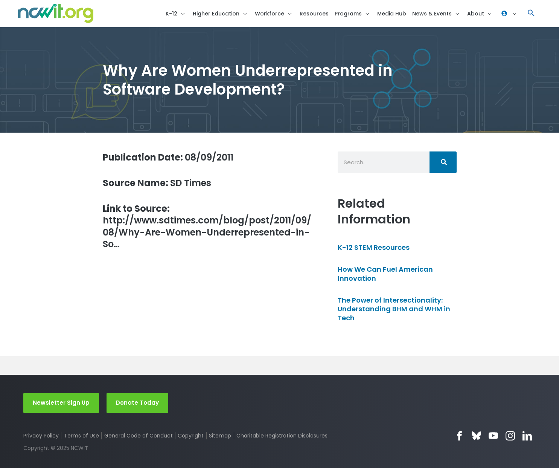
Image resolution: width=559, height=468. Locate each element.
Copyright (191, 435)
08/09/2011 (168, 157)
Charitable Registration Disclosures (281, 435)
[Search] (443, 162)
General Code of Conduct (138, 435)
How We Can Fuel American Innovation (385, 274)
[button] (531, 13)
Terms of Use (81, 435)
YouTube (493, 435)
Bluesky (476, 435)
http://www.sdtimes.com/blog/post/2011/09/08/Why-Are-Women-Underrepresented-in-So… (207, 226)
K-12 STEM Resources (374, 247)
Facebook (459, 435)
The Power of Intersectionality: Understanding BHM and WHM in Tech (394, 309)
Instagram (510, 435)
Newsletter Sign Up (61, 403)
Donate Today (137, 403)
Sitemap (220, 435)
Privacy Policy (41, 435)
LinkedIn (527, 435)
